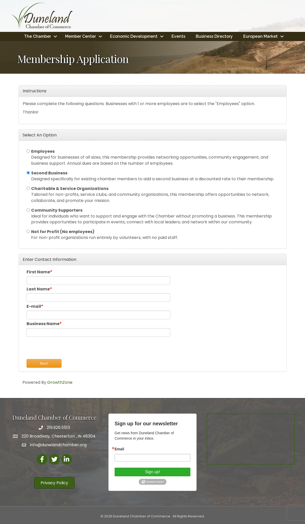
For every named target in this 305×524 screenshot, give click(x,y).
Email (119, 449)
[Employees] (28, 151)
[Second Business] (28, 172)
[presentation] (65, 349)
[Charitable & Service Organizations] (28, 188)
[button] (54, 483)
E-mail (34, 306)
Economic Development (133, 36)
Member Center (80, 36)
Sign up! (152, 472)
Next (44, 363)
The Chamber (37, 36)
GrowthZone (59, 382)
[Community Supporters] (28, 210)
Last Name (38, 289)
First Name (38, 272)
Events (178, 36)
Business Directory (214, 36)
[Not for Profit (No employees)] (28, 231)
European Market (260, 36)
